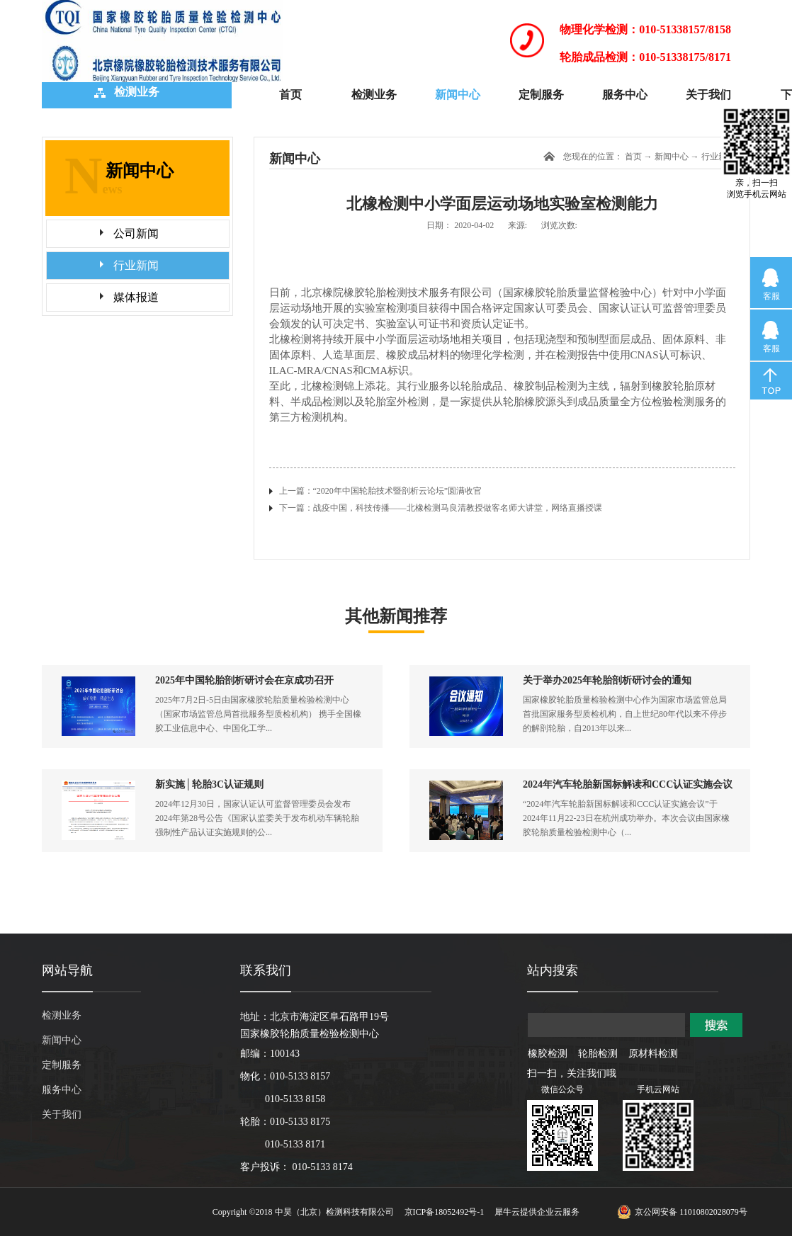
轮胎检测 (598, 1053)
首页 (290, 95)
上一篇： (380, 491)
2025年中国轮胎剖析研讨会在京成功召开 (244, 680)
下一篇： (440, 508)
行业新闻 (718, 156)
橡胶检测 (547, 1053)
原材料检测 (653, 1053)
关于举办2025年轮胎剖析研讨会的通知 (607, 680)
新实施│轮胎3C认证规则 (209, 784)
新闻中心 (672, 156)
